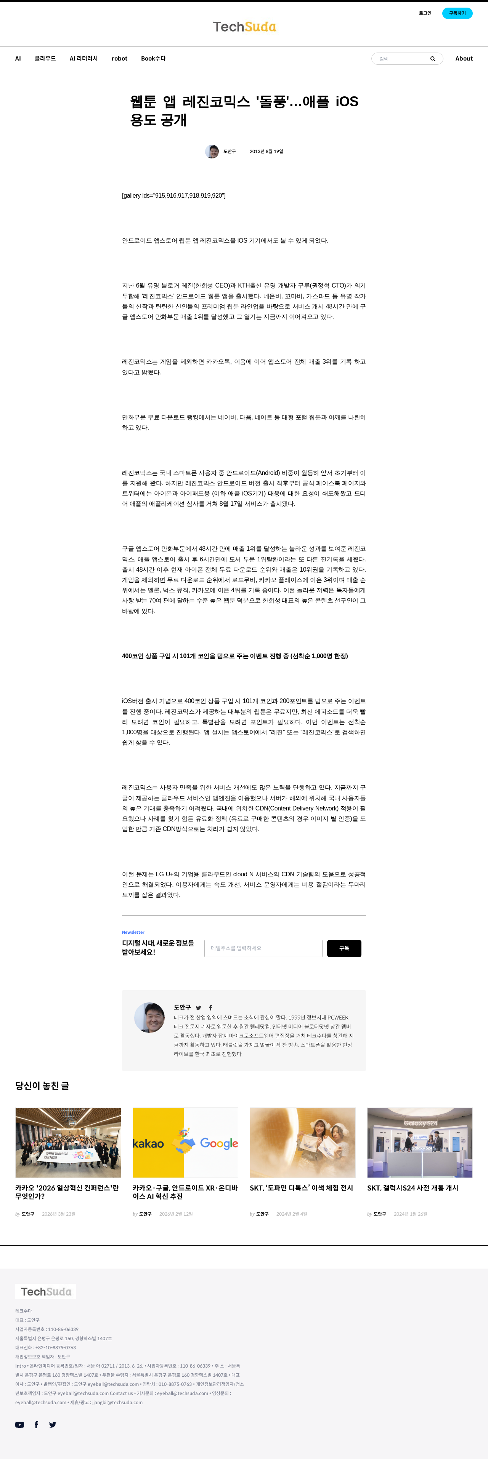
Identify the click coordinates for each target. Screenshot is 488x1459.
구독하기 (457, 13)
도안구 (229, 151)
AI (18, 58)
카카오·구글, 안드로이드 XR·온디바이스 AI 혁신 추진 (185, 1192)
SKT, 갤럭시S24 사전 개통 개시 (413, 1188)
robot (119, 58)
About (464, 58)
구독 (344, 948)
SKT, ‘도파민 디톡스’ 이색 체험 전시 (301, 1188)
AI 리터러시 (84, 58)
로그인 (425, 13)
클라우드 (45, 58)
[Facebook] (210, 1007)
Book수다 (153, 58)
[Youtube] (19, 1425)
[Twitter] (198, 1007)
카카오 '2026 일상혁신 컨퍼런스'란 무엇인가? (67, 1192)
